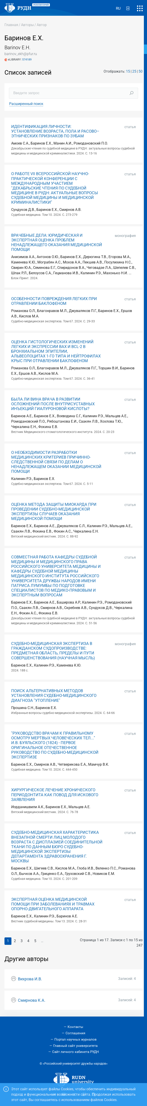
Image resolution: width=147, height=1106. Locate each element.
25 (134, 71)
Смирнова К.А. (31, 1000)
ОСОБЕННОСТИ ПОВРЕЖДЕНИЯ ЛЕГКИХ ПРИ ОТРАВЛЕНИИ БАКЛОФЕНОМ (54, 301)
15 (128, 71)
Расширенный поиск (26, 104)
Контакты (75, 1027)
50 (140, 71)
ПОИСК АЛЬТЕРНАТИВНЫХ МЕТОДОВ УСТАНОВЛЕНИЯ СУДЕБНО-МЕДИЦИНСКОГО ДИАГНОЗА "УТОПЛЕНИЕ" (53, 695)
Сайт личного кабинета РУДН (75, 1052)
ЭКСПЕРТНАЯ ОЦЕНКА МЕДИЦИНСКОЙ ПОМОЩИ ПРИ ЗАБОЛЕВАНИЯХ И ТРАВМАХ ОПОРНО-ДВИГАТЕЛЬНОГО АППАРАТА (52, 904)
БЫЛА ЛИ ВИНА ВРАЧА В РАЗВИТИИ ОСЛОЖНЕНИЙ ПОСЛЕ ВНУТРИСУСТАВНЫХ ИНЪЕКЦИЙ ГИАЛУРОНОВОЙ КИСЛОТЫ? (53, 404)
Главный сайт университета (75, 1046)
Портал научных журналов (75, 1039)
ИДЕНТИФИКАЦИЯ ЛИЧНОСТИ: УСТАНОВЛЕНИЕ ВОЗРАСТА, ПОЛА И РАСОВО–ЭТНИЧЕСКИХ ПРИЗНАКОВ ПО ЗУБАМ (55, 131)
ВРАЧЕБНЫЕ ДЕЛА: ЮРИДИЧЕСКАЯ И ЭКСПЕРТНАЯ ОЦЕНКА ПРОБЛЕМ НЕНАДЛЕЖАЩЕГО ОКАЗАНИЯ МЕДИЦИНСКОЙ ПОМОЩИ (56, 242)
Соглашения (75, 1033)
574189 (27, 59)
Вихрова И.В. (30, 979)
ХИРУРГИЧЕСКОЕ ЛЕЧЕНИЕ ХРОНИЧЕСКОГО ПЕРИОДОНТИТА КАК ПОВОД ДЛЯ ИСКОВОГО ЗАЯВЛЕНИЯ (54, 795)
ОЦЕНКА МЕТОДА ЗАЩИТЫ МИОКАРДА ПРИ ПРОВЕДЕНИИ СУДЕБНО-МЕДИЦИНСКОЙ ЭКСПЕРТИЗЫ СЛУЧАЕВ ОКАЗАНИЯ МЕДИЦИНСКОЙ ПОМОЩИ (53, 511)
